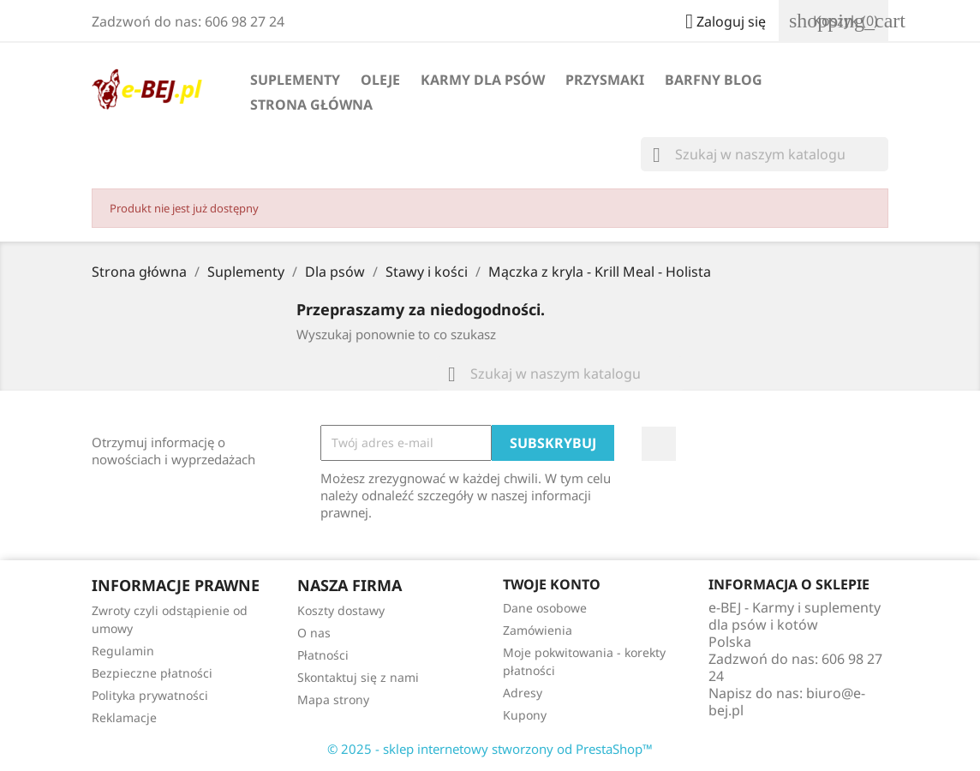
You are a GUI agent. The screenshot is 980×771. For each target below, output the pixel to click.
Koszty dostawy (341, 610)
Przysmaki (604, 79)
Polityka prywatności (150, 695)
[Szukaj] (764, 154)
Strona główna (311, 104)
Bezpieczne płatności (152, 673)
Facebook (659, 444)
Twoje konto (552, 584)
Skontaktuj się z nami (358, 677)
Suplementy (295, 79)
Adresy (522, 692)
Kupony (525, 715)
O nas (314, 633)
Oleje (380, 79)
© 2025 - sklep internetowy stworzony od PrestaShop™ (490, 748)
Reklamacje (124, 717)
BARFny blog (713, 79)
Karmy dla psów (483, 79)
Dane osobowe (545, 608)
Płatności (323, 655)
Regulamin (123, 650)
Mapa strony (333, 699)
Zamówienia (537, 630)
